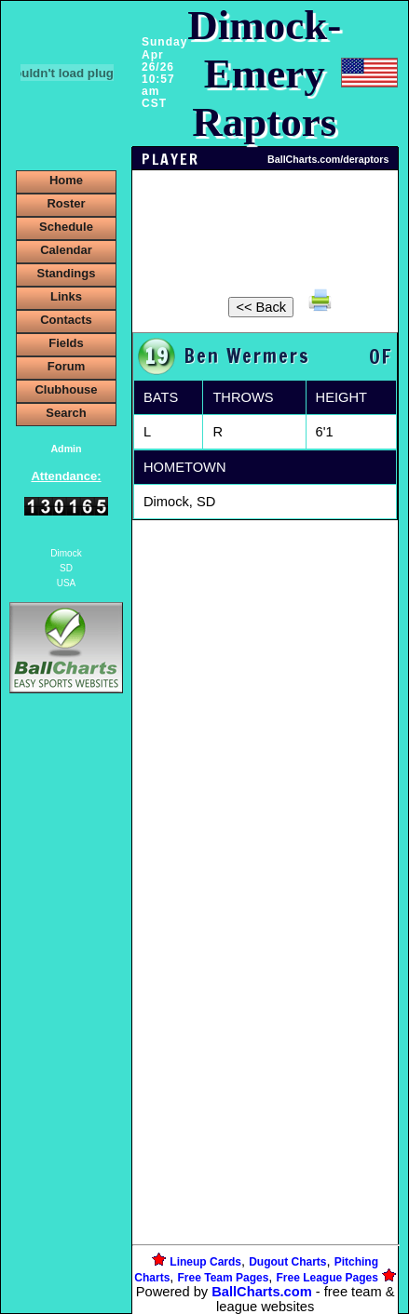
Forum (66, 366)
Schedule (66, 227)
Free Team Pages (223, 1277)
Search (66, 413)
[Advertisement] (66, 1018)
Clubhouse (65, 389)
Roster (66, 203)
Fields (66, 343)
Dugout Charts (287, 1261)
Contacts (66, 320)
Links (66, 296)
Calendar (66, 250)
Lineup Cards (205, 1261)
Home (66, 180)
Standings (66, 273)
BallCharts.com (261, 1291)
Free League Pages (327, 1277)
